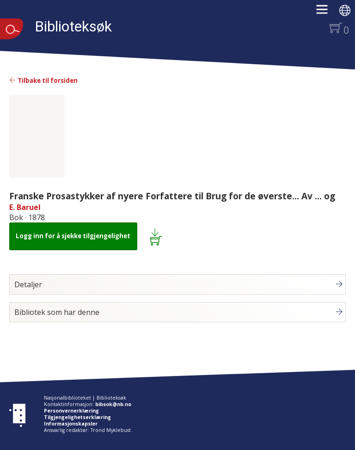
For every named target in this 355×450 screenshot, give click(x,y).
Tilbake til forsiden (43, 80)
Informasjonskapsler (71, 423)
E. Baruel (25, 207)
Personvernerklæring (71, 410)
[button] (326, 12)
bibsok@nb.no (113, 404)
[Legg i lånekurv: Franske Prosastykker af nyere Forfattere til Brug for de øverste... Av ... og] (157, 236)
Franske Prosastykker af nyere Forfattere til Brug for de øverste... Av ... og (172, 196)
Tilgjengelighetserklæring (77, 417)
